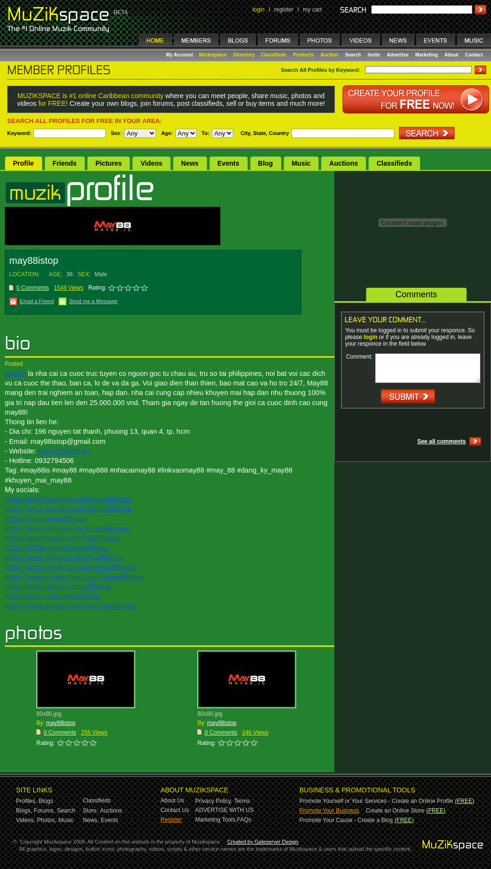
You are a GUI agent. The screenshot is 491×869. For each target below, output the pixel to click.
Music (301, 163)
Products (303, 54)
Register (171, 819)
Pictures (108, 163)
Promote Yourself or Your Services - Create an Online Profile (376, 801)
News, (91, 820)
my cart (312, 9)
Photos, (47, 820)
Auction (329, 54)
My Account (180, 54)
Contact (474, 54)
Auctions (343, 163)
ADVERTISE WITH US (224, 810)
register (283, 9)
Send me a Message (93, 301)
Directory (243, 54)
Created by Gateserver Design (262, 842)
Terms (242, 801)
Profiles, (26, 801)
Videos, (25, 820)
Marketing (426, 54)
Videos (151, 163)
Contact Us (174, 810)
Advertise (398, 54)
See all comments (441, 441)
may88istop (60, 723)
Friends (65, 163)
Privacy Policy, (213, 801)
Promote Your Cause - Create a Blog (346, 820)
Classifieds (273, 54)
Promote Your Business (329, 810)
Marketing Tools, (216, 819)
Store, (90, 810)
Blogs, (24, 810)
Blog (265, 163)
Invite (373, 54)
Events (228, 163)
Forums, (44, 810)
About (451, 54)
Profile (23, 163)
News (190, 163)
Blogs (46, 801)
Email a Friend (37, 301)
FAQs (244, 819)
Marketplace (213, 54)
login (258, 9)
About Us (172, 800)
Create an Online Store (394, 810)
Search (353, 54)
